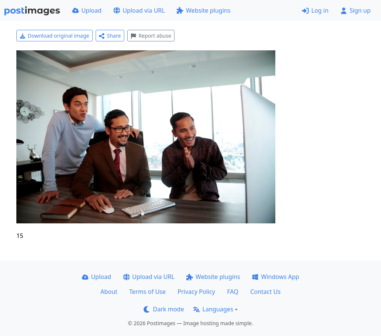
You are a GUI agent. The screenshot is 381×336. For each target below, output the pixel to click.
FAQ (232, 292)
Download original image (54, 35)
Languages (213, 309)
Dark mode (164, 309)
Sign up (355, 10)
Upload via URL (139, 10)
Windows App (275, 277)
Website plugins (203, 10)
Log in (315, 10)
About (108, 292)
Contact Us (265, 292)
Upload (87, 10)
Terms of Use (147, 292)
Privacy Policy (196, 292)
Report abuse (151, 35)
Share (110, 35)
